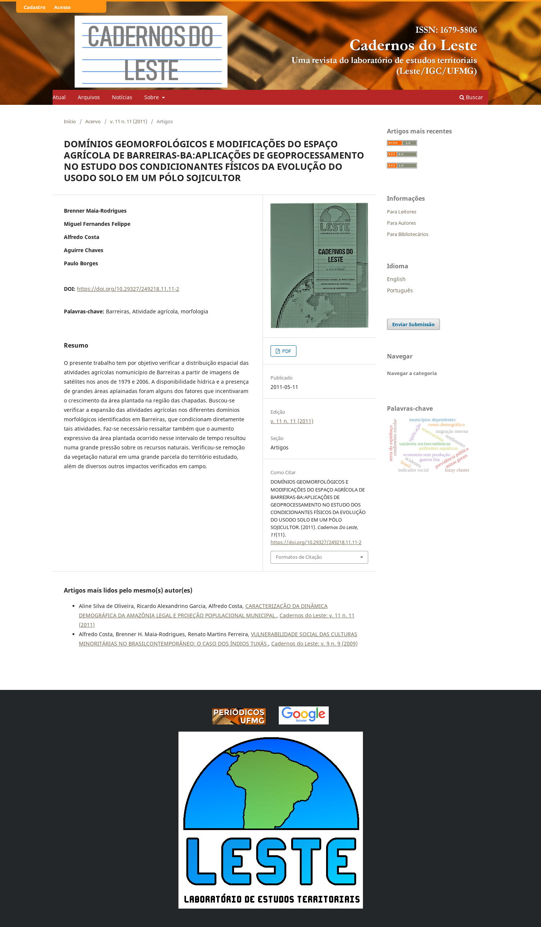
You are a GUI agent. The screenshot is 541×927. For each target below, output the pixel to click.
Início (70, 121)
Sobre (152, 97)
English (396, 279)
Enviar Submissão (413, 324)
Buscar (471, 97)
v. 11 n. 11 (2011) (128, 121)
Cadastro (34, 7)
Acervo (93, 121)
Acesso (62, 7)
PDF (286, 351)
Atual (59, 97)
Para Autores (401, 222)
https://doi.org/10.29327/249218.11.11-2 (128, 288)
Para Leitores (401, 211)
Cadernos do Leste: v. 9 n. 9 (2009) (314, 643)
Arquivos (89, 97)
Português (400, 290)
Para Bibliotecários (407, 234)
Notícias (122, 97)
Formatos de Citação (299, 556)
